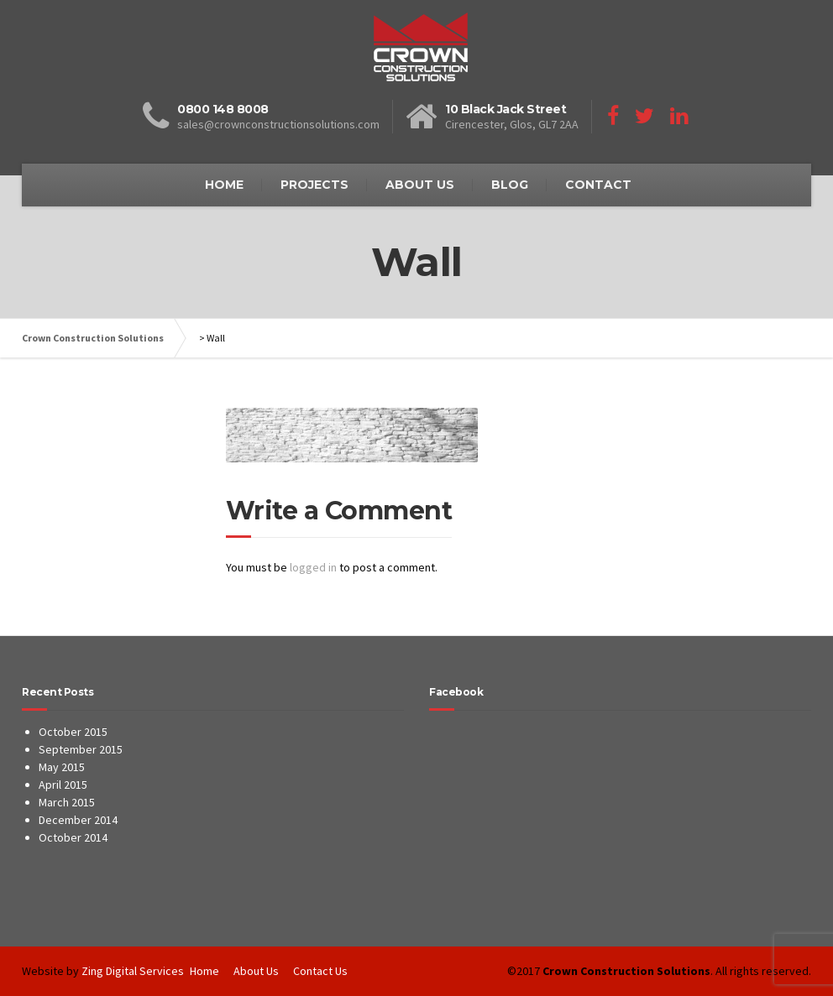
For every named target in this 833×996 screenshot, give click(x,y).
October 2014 (73, 837)
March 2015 (67, 802)
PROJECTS (314, 184)
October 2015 (73, 731)
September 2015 (81, 749)
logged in (313, 567)
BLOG (509, 184)
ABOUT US (419, 184)
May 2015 (62, 766)
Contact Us (320, 970)
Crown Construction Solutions (93, 337)
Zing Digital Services (132, 970)
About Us (256, 970)
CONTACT (598, 184)
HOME (224, 184)
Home (204, 970)
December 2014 (78, 819)
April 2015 (63, 784)
